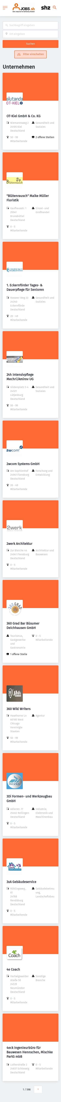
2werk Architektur (19, 544)
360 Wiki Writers (18, 709)
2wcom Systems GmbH (23, 464)
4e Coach (13, 969)
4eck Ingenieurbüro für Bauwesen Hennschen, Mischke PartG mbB (30, 1052)
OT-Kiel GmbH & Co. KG (24, 116)
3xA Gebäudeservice (21, 882)
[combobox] (30, 25)
